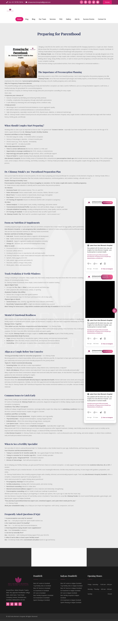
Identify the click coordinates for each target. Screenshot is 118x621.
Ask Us (77, 21)
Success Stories (88, 21)
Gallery (68, 21)
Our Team (42, 21)
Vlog (26, 21)
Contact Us (102, 21)
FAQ (60, 21)
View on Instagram (107, 268)
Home (107, 2)
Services (53, 21)
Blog (33, 21)
